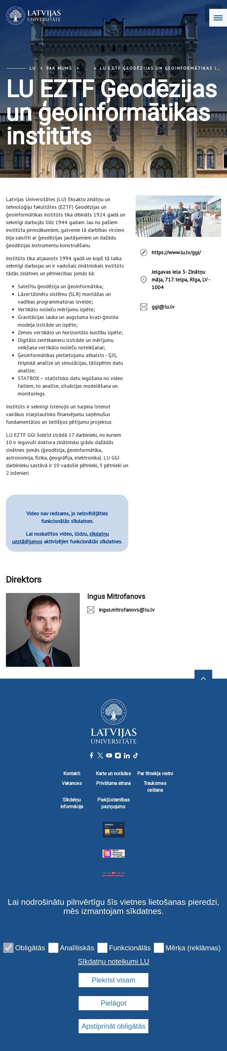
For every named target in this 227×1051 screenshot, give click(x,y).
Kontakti (71, 773)
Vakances (72, 783)
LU (33, 68)
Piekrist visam (113, 980)
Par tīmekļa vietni (155, 773)
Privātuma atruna (113, 783)
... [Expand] (86, 68)
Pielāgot (114, 1003)
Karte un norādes (113, 773)
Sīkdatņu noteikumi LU (113, 961)
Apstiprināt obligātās (113, 1026)
